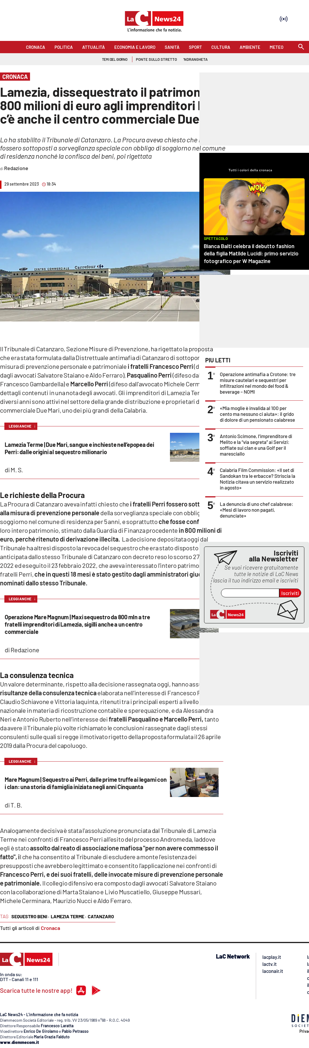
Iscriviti (290, 593)
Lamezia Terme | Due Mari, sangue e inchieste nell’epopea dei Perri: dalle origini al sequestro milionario (79, 448)
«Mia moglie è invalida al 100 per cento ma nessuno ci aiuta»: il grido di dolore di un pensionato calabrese (257, 414)
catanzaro (101, 916)
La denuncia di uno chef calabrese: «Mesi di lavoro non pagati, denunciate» (256, 509)
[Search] (301, 47)
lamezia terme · (68, 916)
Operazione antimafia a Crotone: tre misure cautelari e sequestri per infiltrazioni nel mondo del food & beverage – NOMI (258, 383)
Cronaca (50, 928)
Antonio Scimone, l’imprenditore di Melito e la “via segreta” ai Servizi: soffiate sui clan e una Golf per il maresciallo (256, 444)
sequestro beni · (30, 916)
